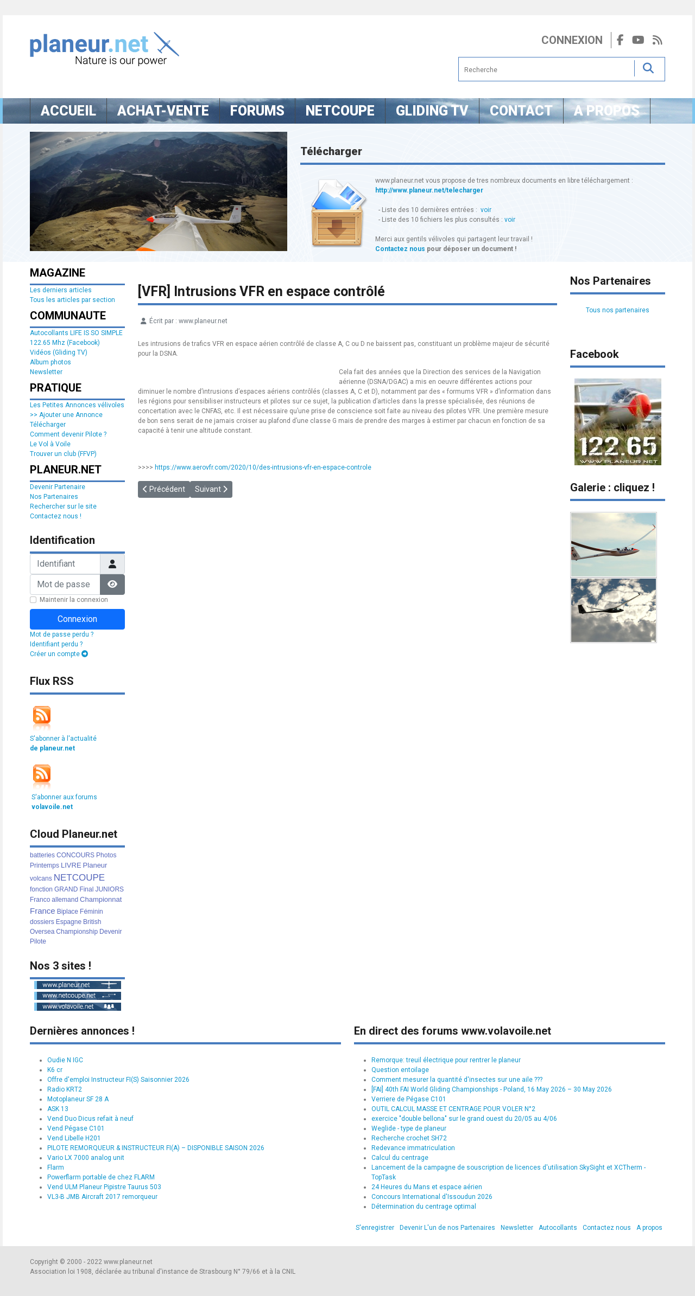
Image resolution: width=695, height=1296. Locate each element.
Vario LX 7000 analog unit (85, 1158)
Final (86, 889)
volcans (41, 878)
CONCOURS (75, 855)
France (42, 910)
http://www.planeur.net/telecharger (429, 190)
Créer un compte (59, 654)
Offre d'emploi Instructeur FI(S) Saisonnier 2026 (118, 1079)
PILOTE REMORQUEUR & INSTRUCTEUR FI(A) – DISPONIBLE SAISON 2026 (155, 1148)
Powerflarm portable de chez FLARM (101, 1177)
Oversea (42, 931)
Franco (40, 899)
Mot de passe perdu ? (61, 634)
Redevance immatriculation (413, 1148)
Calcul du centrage (399, 1158)
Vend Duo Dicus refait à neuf (90, 1118)
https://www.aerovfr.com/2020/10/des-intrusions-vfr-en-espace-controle (263, 467)
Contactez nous (400, 249)
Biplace (67, 911)
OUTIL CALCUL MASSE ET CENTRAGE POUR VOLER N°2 (453, 1109)
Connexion (572, 40)
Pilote (38, 941)
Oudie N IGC (65, 1060)
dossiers (42, 922)
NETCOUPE (79, 877)
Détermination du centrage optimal (423, 1206)
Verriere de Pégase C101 (408, 1099)
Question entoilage (400, 1070)
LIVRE (71, 865)
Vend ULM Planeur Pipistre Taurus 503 (104, 1187)
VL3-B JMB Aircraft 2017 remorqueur (102, 1197)
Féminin (91, 911)
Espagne (68, 922)
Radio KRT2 (64, 1089)
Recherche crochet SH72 (409, 1138)
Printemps (44, 865)
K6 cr (54, 1070)
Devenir (110, 931)
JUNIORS (109, 889)
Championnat (101, 899)
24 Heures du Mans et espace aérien (426, 1187)
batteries (42, 855)
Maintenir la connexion (74, 600)
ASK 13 (57, 1109)
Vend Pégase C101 (76, 1128)
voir (486, 210)
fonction (41, 889)
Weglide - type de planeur (408, 1128)
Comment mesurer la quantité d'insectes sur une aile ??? (456, 1079)
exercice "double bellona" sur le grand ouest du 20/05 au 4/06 (464, 1118)
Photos (106, 855)
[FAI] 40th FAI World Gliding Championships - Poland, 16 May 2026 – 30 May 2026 (491, 1089)
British (92, 922)
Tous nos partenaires (617, 310)
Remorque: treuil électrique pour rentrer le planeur (446, 1060)
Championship (77, 931)
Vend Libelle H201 (74, 1138)
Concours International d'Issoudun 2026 (431, 1197)
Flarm (55, 1167)
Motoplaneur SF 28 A (78, 1099)
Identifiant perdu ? (56, 644)
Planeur (95, 865)
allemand (65, 899)
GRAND (66, 889)
